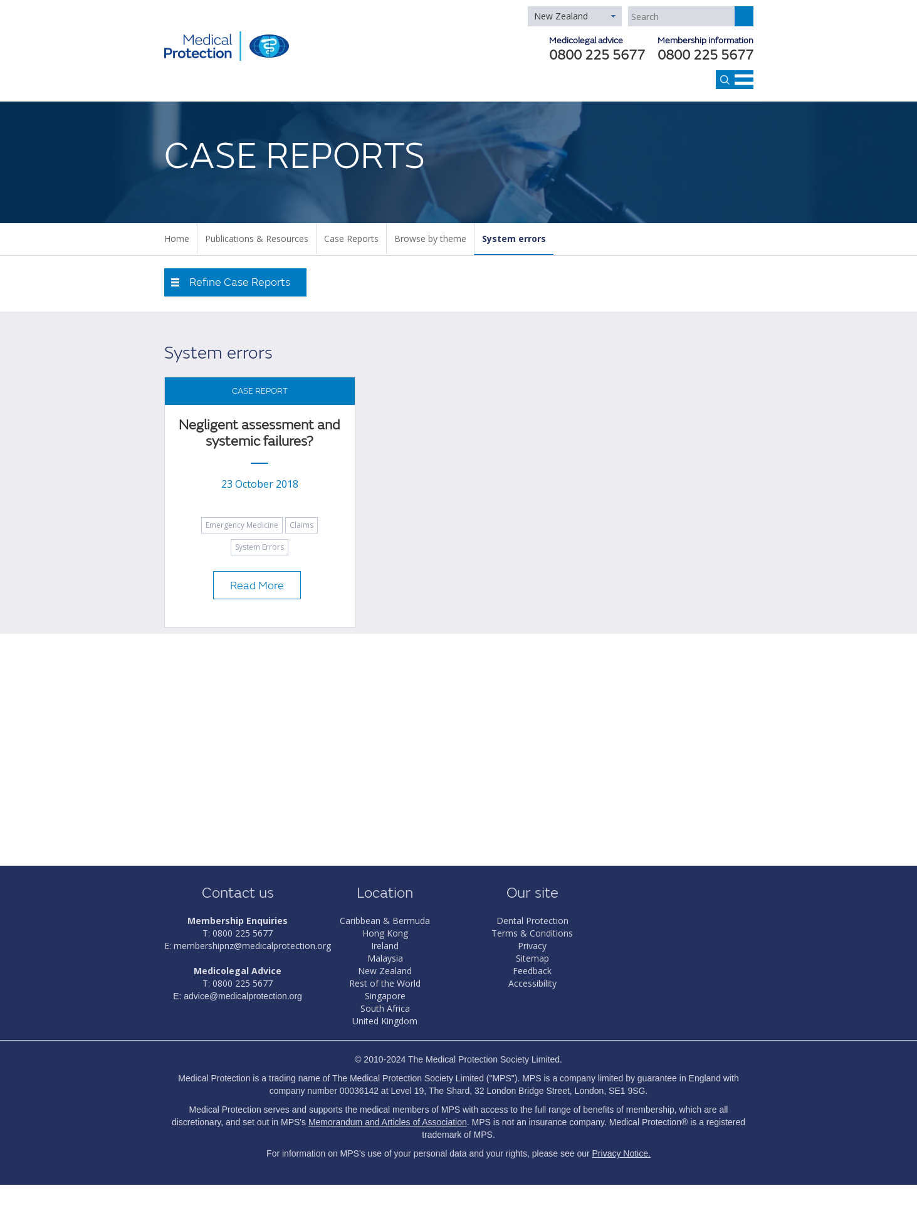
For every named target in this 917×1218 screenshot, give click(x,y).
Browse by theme (430, 238)
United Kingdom (384, 1021)
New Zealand (561, 16)
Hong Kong (385, 933)
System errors (514, 238)
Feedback (532, 971)
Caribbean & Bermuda (385, 921)
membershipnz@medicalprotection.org (252, 946)
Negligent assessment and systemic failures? (259, 433)
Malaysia (385, 958)
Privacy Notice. (621, 1153)
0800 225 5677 (705, 56)
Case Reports (351, 238)
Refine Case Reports (239, 282)
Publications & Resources (256, 238)
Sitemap (532, 958)
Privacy (532, 946)
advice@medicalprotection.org (243, 996)
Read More (257, 586)
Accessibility (532, 983)
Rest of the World (385, 983)
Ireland (385, 946)
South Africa (385, 1008)
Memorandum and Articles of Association (387, 1122)
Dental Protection (532, 921)
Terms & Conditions (532, 933)
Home (176, 238)
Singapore (385, 996)
